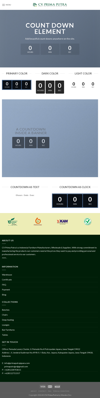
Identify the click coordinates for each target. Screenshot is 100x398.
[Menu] (6, 5)
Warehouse (7, 274)
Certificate (7, 279)
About (34, 391)
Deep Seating (8, 320)
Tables (5, 335)
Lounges (5, 325)
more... (4, 258)
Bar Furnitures (8, 329)
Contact (42, 391)
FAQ (4, 284)
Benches (6, 310)
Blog (4, 294)
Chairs (5, 314)
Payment (6, 289)
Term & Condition (61, 391)
